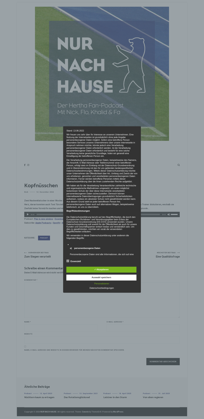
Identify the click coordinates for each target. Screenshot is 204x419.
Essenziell (73, 261)
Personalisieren (101, 284)
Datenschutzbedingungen (102, 288)
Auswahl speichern (101, 277)
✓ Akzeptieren (101, 270)
